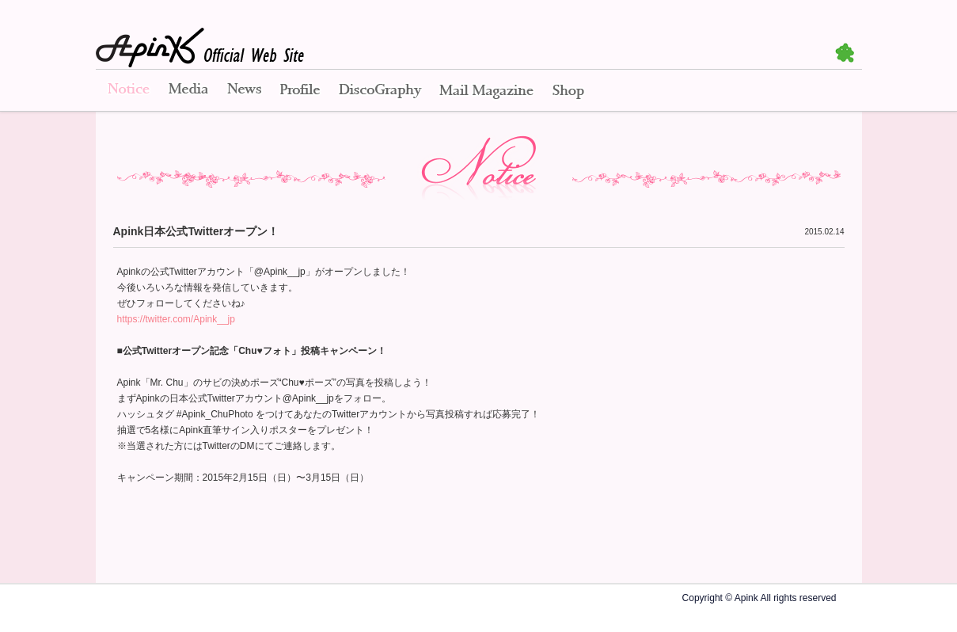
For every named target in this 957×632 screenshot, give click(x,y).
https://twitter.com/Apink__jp (176, 319)
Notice (127, 91)
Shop (568, 91)
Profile (300, 91)
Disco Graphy (379, 91)
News (244, 91)
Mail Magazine (486, 91)
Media (188, 91)
